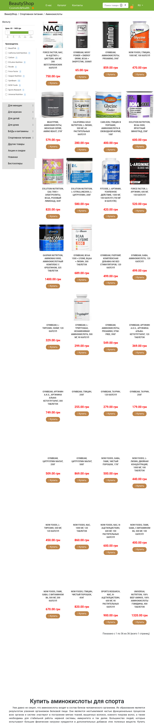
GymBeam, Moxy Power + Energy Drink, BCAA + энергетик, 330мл (81, 57)
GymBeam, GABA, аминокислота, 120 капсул (139, 258)
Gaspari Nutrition (15, 76)
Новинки (13, 157)
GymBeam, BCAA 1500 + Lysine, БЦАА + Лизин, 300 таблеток (82, 260)
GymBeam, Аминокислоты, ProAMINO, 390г (111, 55)
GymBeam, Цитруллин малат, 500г (82, 461)
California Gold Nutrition (17, 53)
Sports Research (14, 90)
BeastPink (12, 48)
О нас (49, 5)
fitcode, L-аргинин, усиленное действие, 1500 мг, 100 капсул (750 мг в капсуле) (110, 195)
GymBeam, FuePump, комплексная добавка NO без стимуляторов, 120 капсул (110, 261)
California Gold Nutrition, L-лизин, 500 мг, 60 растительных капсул (81, 128)
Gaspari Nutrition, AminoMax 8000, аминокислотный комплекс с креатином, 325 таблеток (53, 263)
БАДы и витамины (18, 131)
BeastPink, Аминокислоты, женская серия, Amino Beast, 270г (52, 127)
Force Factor (13, 71)
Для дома (13, 124)
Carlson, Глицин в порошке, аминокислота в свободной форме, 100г (110, 128)
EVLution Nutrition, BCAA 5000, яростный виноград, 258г (139, 127)
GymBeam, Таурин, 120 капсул (111, 393)
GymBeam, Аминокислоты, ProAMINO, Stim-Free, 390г (111, 329)
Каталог (61, 5)
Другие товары (16, 144)
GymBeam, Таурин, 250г (139, 393)
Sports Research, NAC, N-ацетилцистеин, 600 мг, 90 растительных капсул (110, 599)
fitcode (11, 67)
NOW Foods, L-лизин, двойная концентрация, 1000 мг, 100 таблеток (139, 464)
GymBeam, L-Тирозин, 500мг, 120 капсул (53, 328)
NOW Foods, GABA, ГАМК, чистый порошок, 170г (110, 461)
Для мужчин (15, 112)
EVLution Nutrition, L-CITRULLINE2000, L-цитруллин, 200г (82, 192)
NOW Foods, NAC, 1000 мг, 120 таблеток (82, 528)
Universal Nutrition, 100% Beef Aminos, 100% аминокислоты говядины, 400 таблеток (139, 599)
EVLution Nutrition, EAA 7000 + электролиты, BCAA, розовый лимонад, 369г (53, 195)
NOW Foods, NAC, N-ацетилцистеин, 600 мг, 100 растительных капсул (111, 531)
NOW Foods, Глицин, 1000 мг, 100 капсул (139, 54)
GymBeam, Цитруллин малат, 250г (53, 461)
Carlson (11, 58)
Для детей (13, 118)
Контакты (77, 5)
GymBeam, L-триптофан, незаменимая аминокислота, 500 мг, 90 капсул (81, 331)
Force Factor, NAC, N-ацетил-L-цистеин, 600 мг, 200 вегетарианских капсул (53, 60)
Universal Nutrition (15, 94)
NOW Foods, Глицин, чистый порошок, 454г (82, 594)
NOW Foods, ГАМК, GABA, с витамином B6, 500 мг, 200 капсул (53, 596)
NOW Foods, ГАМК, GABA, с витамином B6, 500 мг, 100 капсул (139, 529)
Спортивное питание (19, 137)
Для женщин (15, 105)
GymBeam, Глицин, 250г (82, 393)
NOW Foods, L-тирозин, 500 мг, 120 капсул (53, 528)
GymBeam (12, 81)
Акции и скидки (16, 150)
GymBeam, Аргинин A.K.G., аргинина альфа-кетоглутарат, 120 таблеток (139, 331)
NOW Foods (13, 85)
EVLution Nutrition (15, 62)
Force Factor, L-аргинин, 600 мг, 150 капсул (139, 192)
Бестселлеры (15, 163)
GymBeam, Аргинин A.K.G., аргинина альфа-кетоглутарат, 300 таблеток (53, 397)
